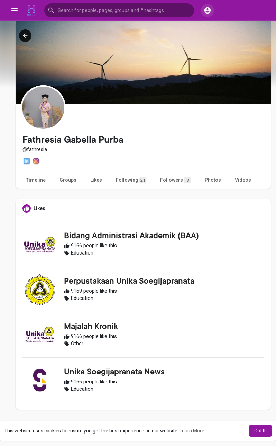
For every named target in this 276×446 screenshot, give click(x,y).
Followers (175, 180)
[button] (119, 10)
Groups (67, 180)
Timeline (36, 180)
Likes (96, 180)
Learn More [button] (192, 431)
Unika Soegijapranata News (114, 372)
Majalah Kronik (91, 327)
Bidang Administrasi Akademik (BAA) (131, 236)
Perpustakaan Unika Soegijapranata (129, 281)
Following (131, 180)
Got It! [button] (260, 431)
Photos (213, 180)
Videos (243, 180)
